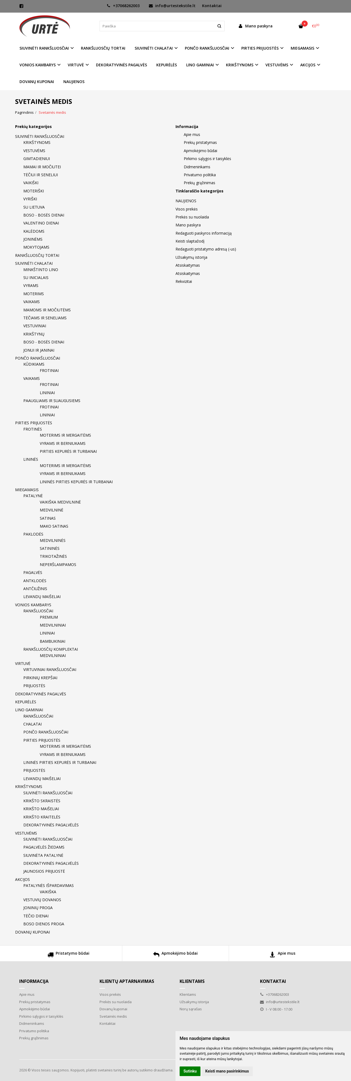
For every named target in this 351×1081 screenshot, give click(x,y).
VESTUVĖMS (34, 150)
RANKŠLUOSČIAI (38, 610)
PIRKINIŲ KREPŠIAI (40, 677)
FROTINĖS (32, 429)
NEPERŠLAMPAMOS (58, 564)
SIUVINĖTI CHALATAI (34, 263)
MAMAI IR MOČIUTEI (42, 166)
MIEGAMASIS (27, 489)
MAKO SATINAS (54, 526)
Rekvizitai (184, 281)
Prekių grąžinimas (199, 182)
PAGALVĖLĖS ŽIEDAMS (43, 847)
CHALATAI (32, 724)
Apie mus (192, 134)
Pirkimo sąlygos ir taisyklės (207, 158)
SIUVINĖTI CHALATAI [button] (154, 48)
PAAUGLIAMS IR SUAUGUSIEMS (51, 400)
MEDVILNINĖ (51, 510)
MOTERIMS (33, 293)
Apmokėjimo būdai (200, 150)
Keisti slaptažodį (190, 241)
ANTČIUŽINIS (35, 588)
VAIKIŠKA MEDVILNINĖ (60, 502)
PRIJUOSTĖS (34, 685)
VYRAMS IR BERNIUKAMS (63, 443)
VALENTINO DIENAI (41, 223)
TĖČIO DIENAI (36, 915)
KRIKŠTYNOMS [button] (239, 64)
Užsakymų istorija (191, 257)
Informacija (34, 981)
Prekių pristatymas (200, 142)
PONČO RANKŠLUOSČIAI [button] (207, 48)
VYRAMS (30, 285)
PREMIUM (49, 617)
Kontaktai (212, 5)
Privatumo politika (200, 174)
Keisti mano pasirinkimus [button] (227, 1071)
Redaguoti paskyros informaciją (204, 233)
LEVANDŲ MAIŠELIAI (42, 596)
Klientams (192, 981)
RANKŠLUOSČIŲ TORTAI (103, 48)
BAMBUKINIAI (52, 641)
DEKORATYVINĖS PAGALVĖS (121, 64)
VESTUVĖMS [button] (276, 64)
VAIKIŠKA (48, 891)
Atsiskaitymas (188, 265)
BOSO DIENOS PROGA (43, 923)
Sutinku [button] (190, 1071)
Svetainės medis (113, 1016)
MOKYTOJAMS (36, 247)
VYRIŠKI (30, 198)
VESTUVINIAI (34, 325)
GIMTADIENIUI (36, 158)
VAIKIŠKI (30, 182)
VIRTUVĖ (22, 663)
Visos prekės (187, 209)
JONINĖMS (33, 239)
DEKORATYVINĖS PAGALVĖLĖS (51, 824)
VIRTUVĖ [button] (76, 64)
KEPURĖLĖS (166, 64)
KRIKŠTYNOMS (36, 142)
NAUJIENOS (73, 81)
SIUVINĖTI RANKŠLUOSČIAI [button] (44, 48)
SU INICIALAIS (36, 277)
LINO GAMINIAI (29, 709)
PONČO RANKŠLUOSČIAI (37, 358)
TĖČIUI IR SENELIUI (40, 174)
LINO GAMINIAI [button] (200, 64)
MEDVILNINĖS (53, 540)
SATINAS (48, 518)
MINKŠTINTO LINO (40, 269)
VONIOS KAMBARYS (33, 604)
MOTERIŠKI (33, 191)
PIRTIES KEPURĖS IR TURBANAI (68, 451)
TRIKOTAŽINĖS (53, 556)
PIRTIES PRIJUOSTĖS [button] (260, 48)
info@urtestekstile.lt (172, 5)
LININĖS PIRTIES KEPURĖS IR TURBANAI (76, 481)
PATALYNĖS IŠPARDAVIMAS (48, 885)
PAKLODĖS (33, 534)
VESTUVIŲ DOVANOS (42, 899)
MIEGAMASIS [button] (302, 48)
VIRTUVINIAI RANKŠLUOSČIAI (49, 669)
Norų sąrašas (191, 1008)
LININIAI (47, 392)
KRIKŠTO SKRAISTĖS (41, 800)
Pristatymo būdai (68, 955)
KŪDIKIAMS (33, 364)
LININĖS (30, 459)
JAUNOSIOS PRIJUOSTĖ (44, 871)
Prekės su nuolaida (192, 217)
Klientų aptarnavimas (127, 981)
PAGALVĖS (32, 572)
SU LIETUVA (34, 207)
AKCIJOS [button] (307, 64)
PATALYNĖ (33, 495)
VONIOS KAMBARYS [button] (37, 64)
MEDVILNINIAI (53, 625)
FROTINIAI (49, 370)
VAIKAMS (31, 301)
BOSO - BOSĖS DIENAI (43, 215)
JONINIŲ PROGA (38, 907)
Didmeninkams (197, 166)
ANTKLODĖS (34, 580)
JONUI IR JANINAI (38, 350)
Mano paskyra (188, 224)
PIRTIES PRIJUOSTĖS (33, 422)
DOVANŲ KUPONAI (36, 81)
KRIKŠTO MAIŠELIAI (41, 808)
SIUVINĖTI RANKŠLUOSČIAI (39, 136)
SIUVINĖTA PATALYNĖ (43, 855)
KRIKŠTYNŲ (33, 334)
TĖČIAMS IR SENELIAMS (45, 317)
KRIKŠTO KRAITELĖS (41, 817)
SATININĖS (50, 548)
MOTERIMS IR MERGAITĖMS (65, 435)
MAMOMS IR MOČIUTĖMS (47, 309)
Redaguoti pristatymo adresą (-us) (206, 249)
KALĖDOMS (33, 231)
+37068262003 (123, 5)
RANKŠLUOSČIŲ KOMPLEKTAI (50, 649)
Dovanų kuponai (113, 1008)
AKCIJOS (22, 879)
